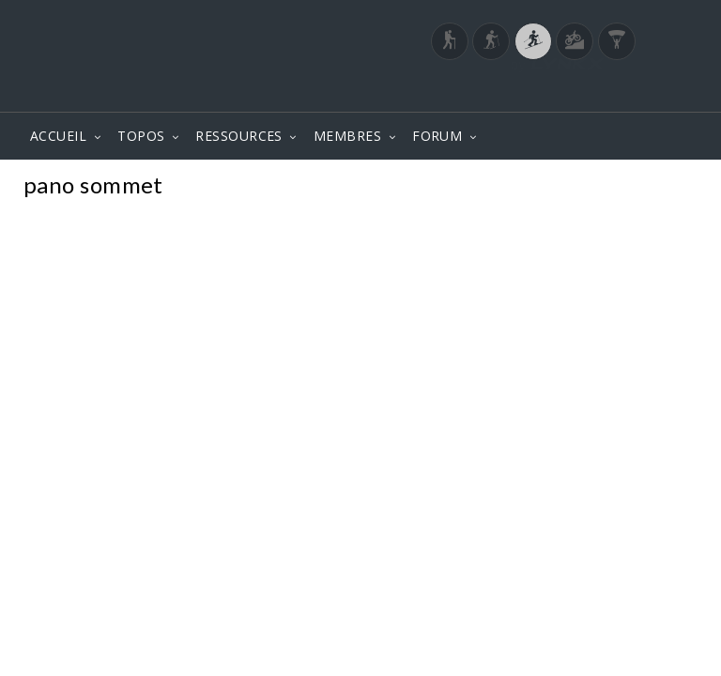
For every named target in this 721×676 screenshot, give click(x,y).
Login (601, 93)
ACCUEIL (58, 136)
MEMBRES (347, 136)
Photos (663, 187)
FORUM (437, 136)
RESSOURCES (239, 136)
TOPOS (140, 136)
